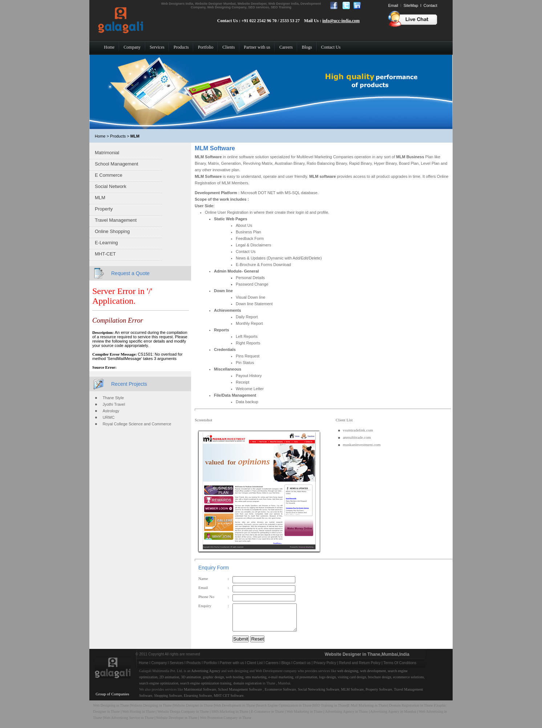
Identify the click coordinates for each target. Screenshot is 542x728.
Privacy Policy (325, 668)
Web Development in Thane (234, 711)
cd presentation (306, 682)
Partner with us (232, 668)
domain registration (247, 689)
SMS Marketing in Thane (229, 717)
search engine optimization (158, 689)
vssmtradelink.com (358, 430)
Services (176, 668)
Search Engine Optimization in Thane (284, 711)
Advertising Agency (205, 676)
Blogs (285, 668)
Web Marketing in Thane (304, 717)
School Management (116, 164)
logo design (327, 682)
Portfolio (210, 668)
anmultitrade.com (357, 437)
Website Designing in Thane (152, 711)
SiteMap (411, 5)
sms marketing (256, 682)
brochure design (379, 682)
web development (373, 676)
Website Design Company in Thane (183, 717)
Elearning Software (198, 701)
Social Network (110, 186)
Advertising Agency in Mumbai (393, 717)
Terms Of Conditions (400, 668)
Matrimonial (107, 152)
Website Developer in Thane (177, 723)
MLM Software (352, 695)
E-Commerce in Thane (267, 717)
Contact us (302, 668)
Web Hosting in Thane (138, 717)
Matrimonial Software (200, 695)
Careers (272, 668)
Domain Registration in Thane (411, 711)
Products (193, 668)
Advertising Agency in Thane (346, 717)
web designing (347, 676)
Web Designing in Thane (111, 711)
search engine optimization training (205, 689)
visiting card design (352, 682)
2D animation (169, 682)
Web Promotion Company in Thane (225, 723)
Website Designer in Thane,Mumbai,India (367, 659)
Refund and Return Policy (360, 668)
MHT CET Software (229, 701)
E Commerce (108, 175)
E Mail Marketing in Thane (367, 711)
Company (159, 668)
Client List (255, 668)
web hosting (235, 682)
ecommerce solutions (408, 682)
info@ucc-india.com (341, 20)
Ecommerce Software (280, 695)
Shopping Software (168, 701)
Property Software (378, 695)
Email (393, 5)
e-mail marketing (281, 682)
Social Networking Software (318, 695)
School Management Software (240, 695)
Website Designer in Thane (193, 711)
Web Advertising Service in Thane (129, 723)
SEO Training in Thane (330, 711)
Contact (430, 5)
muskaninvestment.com (361, 444)
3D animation (191, 682)
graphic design (213, 682)
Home (144, 668)
